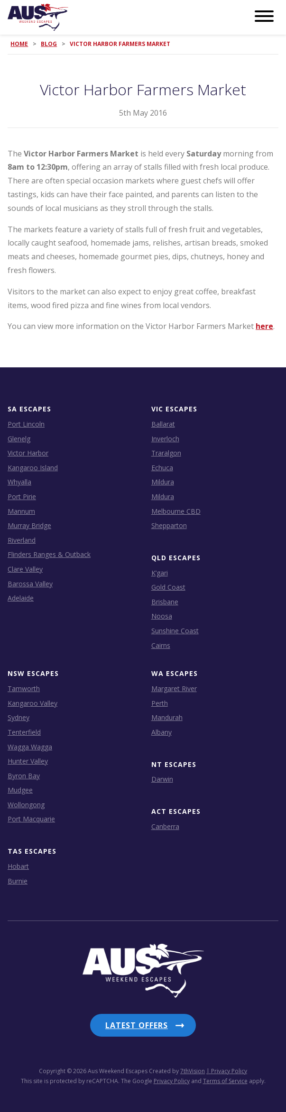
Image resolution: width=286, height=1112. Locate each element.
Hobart (18, 866)
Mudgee (20, 789)
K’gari (159, 572)
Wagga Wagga (30, 746)
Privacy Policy (172, 1081)
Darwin (162, 779)
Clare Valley (25, 569)
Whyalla (19, 481)
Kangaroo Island (33, 467)
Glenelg (19, 438)
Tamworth (24, 688)
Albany (161, 732)
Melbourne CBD (176, 511)
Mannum (21, 511)
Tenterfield (24, 732)
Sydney (18, 717)
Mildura (162, 481)
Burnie (18, 880)
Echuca (162, 467)
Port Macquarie (31, 818)
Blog (49, 44)
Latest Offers (136, 1025)
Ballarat (163, 423)
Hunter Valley (28, 761)
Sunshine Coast (175, 630)
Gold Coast (168, 587)
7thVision (192, 1071)
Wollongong (26, 804)
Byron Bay (24, 775)
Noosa (161, 615)
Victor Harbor (28, 452)
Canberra (165, 826)
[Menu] (264, 16)
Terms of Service (225, 1081)
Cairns (160, 645)
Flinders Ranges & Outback (49, 554)
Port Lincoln (26, 423)
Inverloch (165, 438)
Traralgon (166, 452)
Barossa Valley (30, 583)
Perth (159, 703)
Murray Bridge (29, 525)
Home (19, 44)
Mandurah (167, 717)
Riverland (22, 540)
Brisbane (164, 601)
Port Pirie (22, 496)
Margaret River (174, 688)
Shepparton (169, 525)
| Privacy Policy (226, 1071)
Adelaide (21, 597)
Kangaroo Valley (32, 703)
